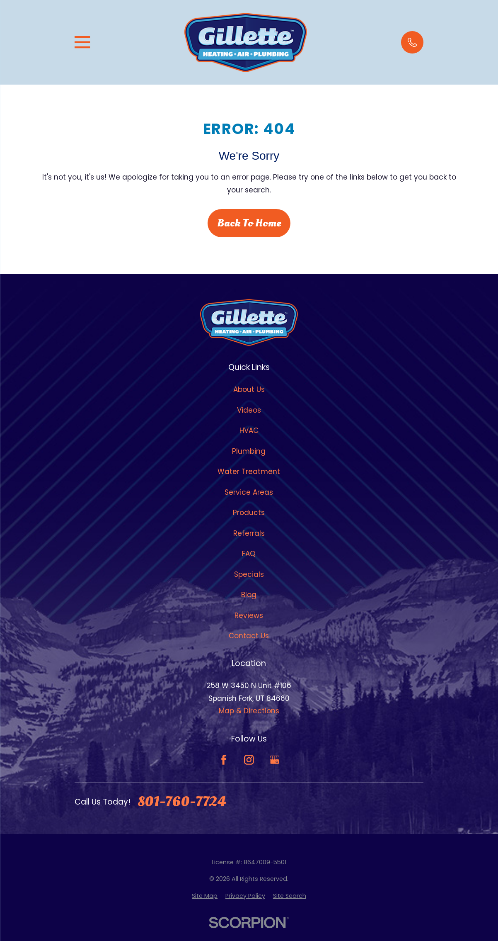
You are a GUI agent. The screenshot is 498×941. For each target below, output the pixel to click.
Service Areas (249, 492)
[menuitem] (205, 896)
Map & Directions (249, 711)
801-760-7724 (182, 802)
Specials (249, 574)
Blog (248, 595)
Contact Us (249, 636)
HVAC (249, 430)
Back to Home (249, 223)
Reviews (248, 615)
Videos (249, 410)
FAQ (249, 554)
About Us (249, 389)
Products (249, 513)
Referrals (249, 533)
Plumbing (249, 451)
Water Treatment (249, 472)
